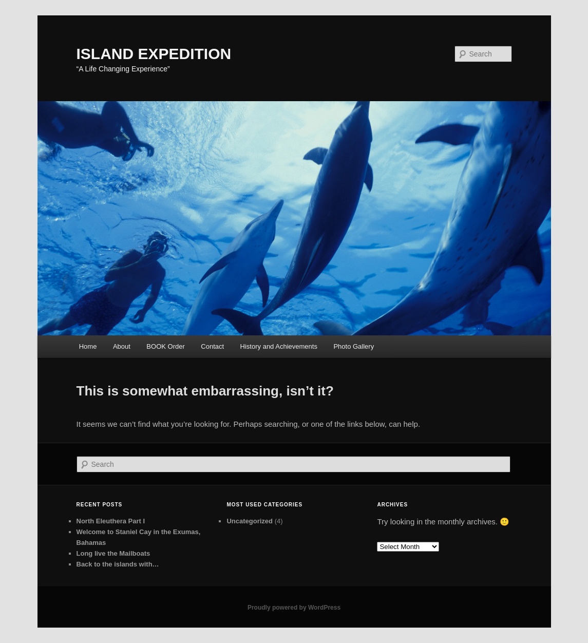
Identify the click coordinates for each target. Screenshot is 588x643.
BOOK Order (165, 346)
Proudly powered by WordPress (294, 607)
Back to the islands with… (118, 564)
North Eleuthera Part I (111, 521)
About (121, 346)
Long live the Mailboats (113, 553)
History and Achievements (278, 346)
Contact (212, 346)
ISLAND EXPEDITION (154, 53)
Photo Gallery (353, 346)
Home (88, 346)
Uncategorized (249, 521)
